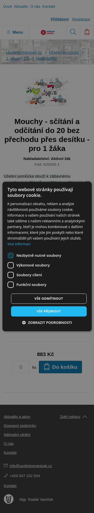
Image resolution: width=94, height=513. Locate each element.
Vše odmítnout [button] (49, 298)
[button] (47, 322)
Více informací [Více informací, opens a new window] (18, 244)
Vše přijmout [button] (49, 311)
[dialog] (47, 256)
